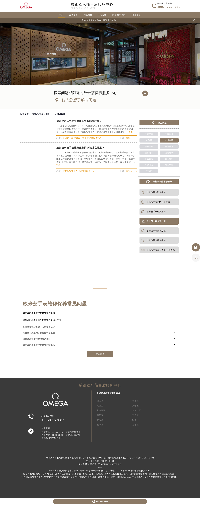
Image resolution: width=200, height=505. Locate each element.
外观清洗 (149, 165)
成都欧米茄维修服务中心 (42, 114)
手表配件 (169, 134)
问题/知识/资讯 (119, 15)
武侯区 (100, 406)
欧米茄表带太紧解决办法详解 (37, 339)
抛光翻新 (169, 153)
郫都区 (135, 420)
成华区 (135, 406)
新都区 (100, 415)
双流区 (100, 420)
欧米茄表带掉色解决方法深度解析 (39, 327)
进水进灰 (149, 153)
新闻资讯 (169, 159)
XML (100, 467)
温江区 (135, 415)
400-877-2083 (102, 502)
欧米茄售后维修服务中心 (119, 458)
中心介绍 (102, 15)
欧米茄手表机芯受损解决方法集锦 (39, 333)
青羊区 (135, 401)
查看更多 (100, 354)
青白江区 (136, 410)
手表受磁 (149, 159)
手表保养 (149, 134)
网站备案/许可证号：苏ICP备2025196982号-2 (99, 464)
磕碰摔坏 (169, 146)
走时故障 (169, 140)
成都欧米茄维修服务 (162, 182)
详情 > (60, 320)
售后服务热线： (100, 461)
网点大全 (88, 15)
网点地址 (169, 165)
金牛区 (135, 425)
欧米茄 (149, 171)
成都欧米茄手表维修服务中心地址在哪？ (79, 121)
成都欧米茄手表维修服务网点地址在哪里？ (80, 147)
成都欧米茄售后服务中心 (92, 4)
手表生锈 (149, 146)
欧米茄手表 (149, 140)
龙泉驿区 (101, 410)
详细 (130, 132)
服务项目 (73, 15)
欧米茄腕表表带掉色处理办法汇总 (39, 345)
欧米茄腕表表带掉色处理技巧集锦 (39, 313)
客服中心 (136, 15)
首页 (61, 14)
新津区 (100, 425)
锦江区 (100, 401)
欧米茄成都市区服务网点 (108, 393)
